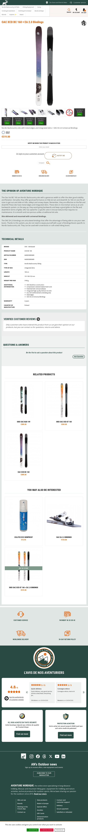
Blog (24, 756)
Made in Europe (43, 803)
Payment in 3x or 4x (17, 176)
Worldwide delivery (44, 176)
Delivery (60, 805)
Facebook (38, 756)
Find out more (22, 734)
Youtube (57, 756)
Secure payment (62, 809)
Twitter (51, 756)
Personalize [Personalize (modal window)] (59, 830)
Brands (20, 803)
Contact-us (21, 812)
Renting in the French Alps (22, 808)
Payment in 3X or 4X (67, 620)
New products (42, 800)
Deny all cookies (47, 830)
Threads (44, 756)
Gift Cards (40, 813)
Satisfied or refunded (64, 812)
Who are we (21, 800)
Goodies (40, 810)
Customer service (21, 620)
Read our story (40, 794)
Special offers (42, 807)
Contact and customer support (63, 801)
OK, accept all (33, 830)
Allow (79, 114)
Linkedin (63, 756)
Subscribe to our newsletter (44, 774)
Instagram (31, 756)
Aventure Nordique (22, 785)
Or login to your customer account (30, 154)
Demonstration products (42, 818)
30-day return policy (71, 176)
